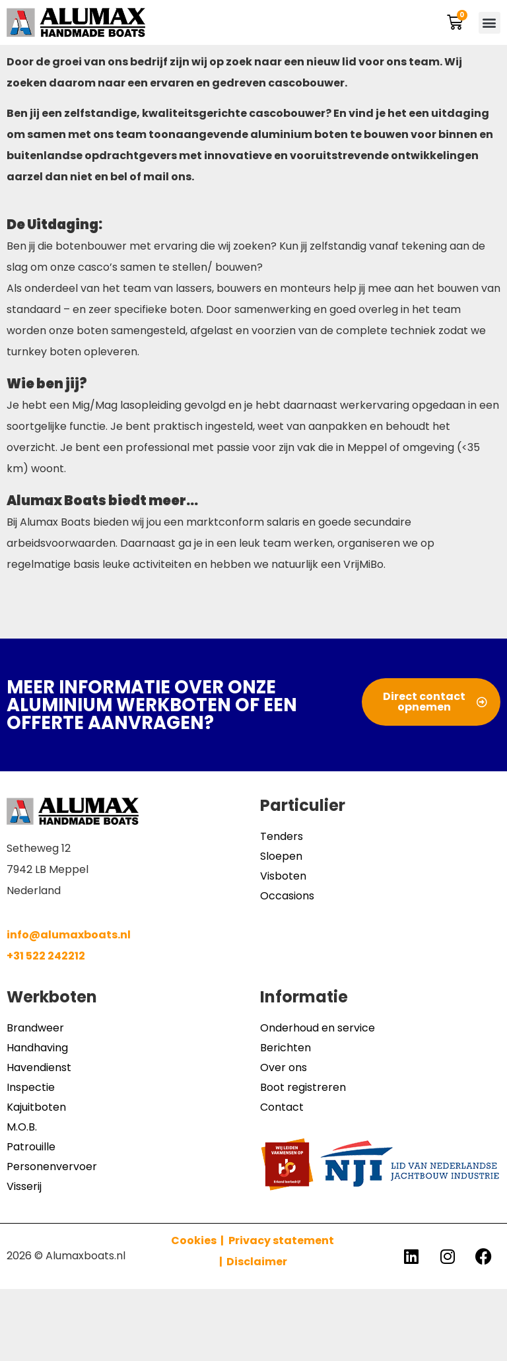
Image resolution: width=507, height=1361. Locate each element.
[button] (489, 23)
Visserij (24, 1186)
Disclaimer (256, 1261)
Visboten (283, 876)
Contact (282, 1107)
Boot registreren (303, 1087)
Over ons (283, 1067)
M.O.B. (22, 1126)
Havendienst (39, 1067)
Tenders (281, 836)
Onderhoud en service (317, 1027)
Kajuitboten (36, 1107)
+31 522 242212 (46, 955)
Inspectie (31, 1087)
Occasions (287, 895)
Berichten (285, 1047)
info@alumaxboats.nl (69, 934)
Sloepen (281, 856)
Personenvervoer (52, 1166)
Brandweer (35, 1027)
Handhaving (37, 1047)
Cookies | (198, 1240)
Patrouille (31, 1146)
